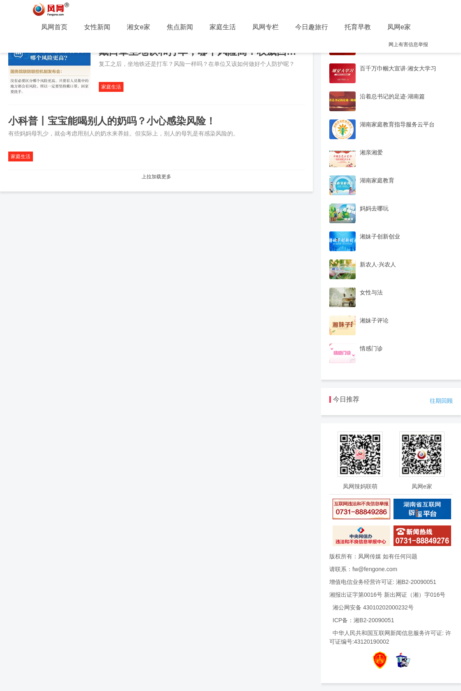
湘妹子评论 (374, 320)
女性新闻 (97, 26)
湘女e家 (138, 26)
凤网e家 (399, 26)
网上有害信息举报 (408, 44)
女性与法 (371, 292)
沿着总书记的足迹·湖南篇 (392, 96)
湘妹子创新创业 (380, 236)
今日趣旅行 (311, 26)
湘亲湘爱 (371, 152)
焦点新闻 (180, 26)
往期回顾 (441, 400)
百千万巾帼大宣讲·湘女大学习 (398, 68)
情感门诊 (371, 348)
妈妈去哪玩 (374, 208)
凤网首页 (54, 26)
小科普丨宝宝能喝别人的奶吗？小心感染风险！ (112, 120)
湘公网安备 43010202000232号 (373, 607)
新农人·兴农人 (378, 264)
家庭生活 (223, 26)
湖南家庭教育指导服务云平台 (397, 124)
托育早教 (358, 26)
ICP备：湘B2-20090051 (363, 620)
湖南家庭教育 (377, 180)
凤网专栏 (265, 26)
